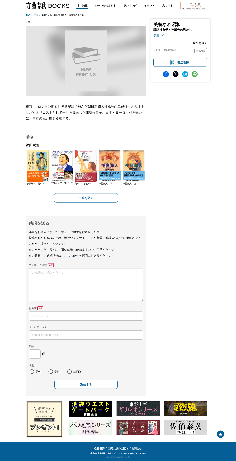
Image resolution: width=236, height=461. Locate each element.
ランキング (130, 5)
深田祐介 (159, 35)
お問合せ (136, 448)
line (195, 74)
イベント (149, 5)
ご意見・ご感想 (38, 265)
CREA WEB (141, 453)
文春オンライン (113, 453)
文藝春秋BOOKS (47, 5)
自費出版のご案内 (118, 448)
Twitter (175, 74)
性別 (31, 365)
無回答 (77, 371)
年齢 (31, 346)
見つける (167, 5)
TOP (28, 15)
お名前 (33, 308)
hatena (185, 74)
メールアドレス (38, 327)
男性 (38, 371)
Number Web (128, 453)
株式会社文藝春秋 (97, 453)
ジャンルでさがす (105, 5)
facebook (166, 74)
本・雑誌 (82, 5)
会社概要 (99, 448)
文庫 (36, 15)
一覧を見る (86, 198)
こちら (68, 255)
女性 (57, 371)
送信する (86, 384)
